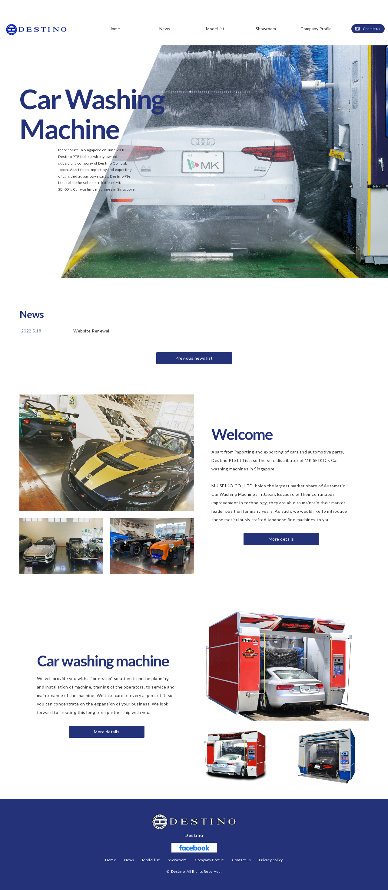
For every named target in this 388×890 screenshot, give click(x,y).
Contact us (371, 29)
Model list (151, 860)
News (164, 28)
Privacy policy (271, 860)
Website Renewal (91, 330)
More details (281, 539)
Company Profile (316, 28)
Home (114, 28)
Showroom (266, 28)
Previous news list (194, 358)
